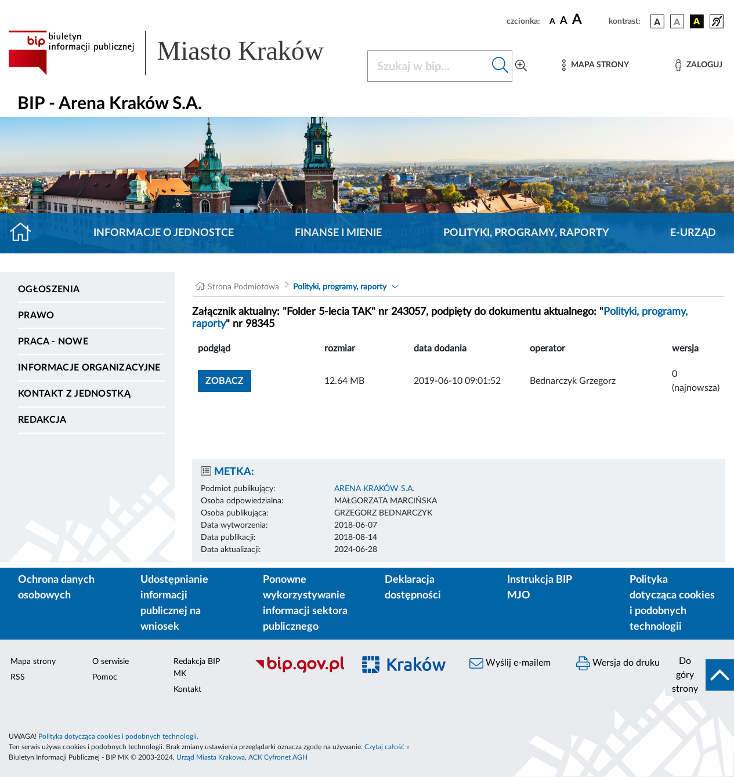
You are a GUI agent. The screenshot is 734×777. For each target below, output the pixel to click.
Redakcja (42, 419)
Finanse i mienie (338, 233)
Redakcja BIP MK (196, 668)
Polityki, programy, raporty (526, 233)
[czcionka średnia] (564, 21)
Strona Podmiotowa (243, 287)
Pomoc (104, 677)
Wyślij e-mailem (510, 663)
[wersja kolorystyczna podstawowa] (657, 21)
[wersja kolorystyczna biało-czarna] (677, 21)
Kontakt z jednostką (74, 393)
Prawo (36, 315)
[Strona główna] (25, 233)
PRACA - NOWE (53, 341)
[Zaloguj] (698, 65)
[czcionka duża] (588, 19)
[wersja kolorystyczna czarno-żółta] (697, 21)
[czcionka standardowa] (552, 21)
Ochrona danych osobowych (56, 588)
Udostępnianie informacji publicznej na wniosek (174, 603)
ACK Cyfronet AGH (278, 757)
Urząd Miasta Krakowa (210, 757)
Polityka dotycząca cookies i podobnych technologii (672, 603)
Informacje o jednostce (163, 233)
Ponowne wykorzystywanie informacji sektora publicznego (305, 603)
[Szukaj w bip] (500, 66)
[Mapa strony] (595, 65)
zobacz (224, 381)
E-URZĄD (693, 233)
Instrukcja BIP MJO (539, 588)
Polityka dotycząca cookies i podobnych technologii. (118, 736)
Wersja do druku (618, 663)
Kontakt (187, 689)
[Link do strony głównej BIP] (181, 52)
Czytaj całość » (386, 746)
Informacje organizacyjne (89, 367)
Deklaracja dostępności (413, 588)
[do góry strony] (699, 675)
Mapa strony (33, 662)
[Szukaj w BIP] (428, 66)
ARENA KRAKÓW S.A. (374, 489)
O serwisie (110, 662)
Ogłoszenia (48, 289)
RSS (17, 677)
